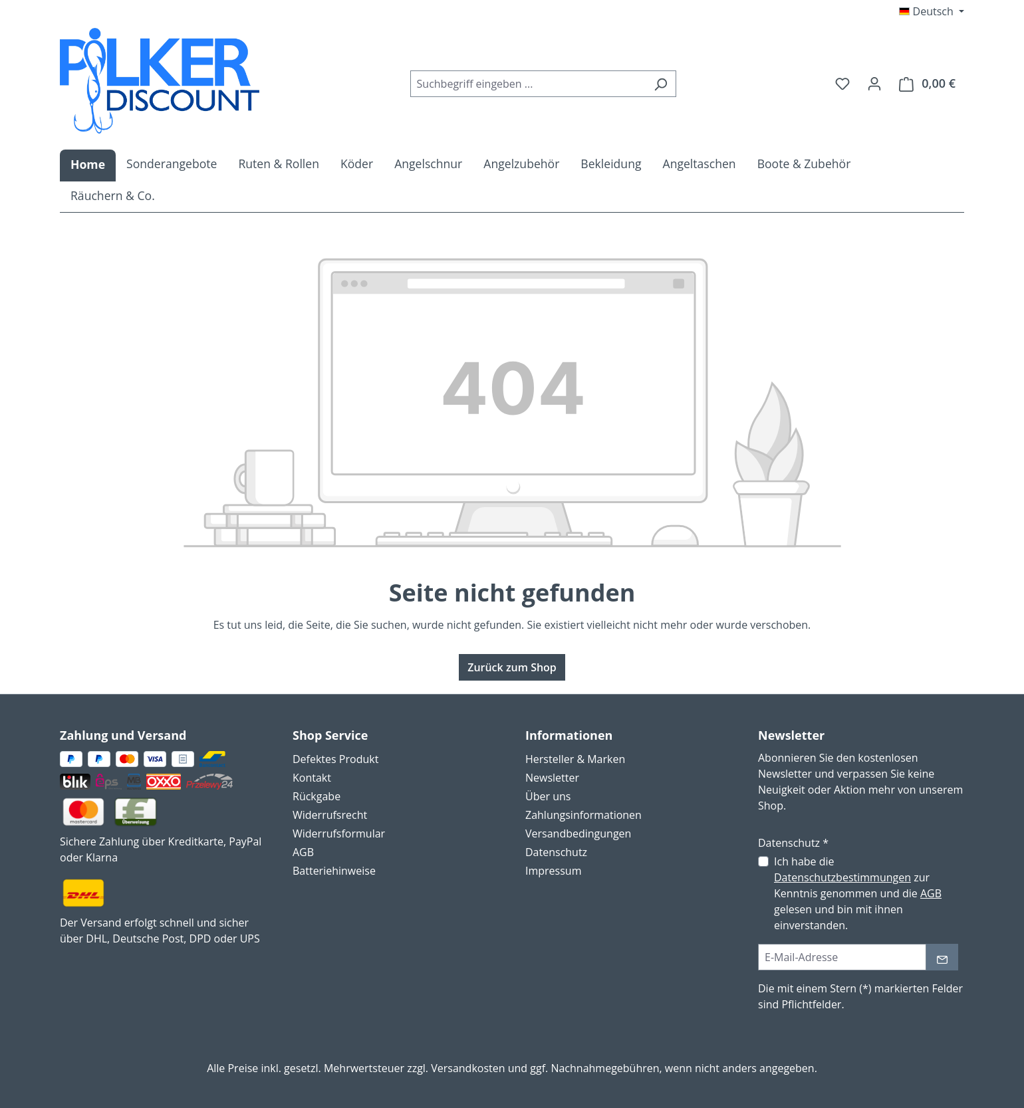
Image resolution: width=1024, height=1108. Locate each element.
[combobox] (528, 83)
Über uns (548, 796)
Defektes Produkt (335, 759)
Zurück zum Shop (512, 667)
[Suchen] (660, 83)
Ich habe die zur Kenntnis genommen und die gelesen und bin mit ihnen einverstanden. (858, 893)
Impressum (553, 870)
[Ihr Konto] (874, 83)
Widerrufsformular (339, 833)
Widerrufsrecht (330, 815)
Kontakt (312, 777)
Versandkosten (468, 1068)
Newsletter (552, 777)
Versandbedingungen (578, 833)
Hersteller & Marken (575, 759)
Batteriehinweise (334, 870)
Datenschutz (556, 852)
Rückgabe (316, 796)
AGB (303, 852)
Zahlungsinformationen (583, 815)
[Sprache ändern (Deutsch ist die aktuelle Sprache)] (931, 11)
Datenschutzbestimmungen (842, 877)
